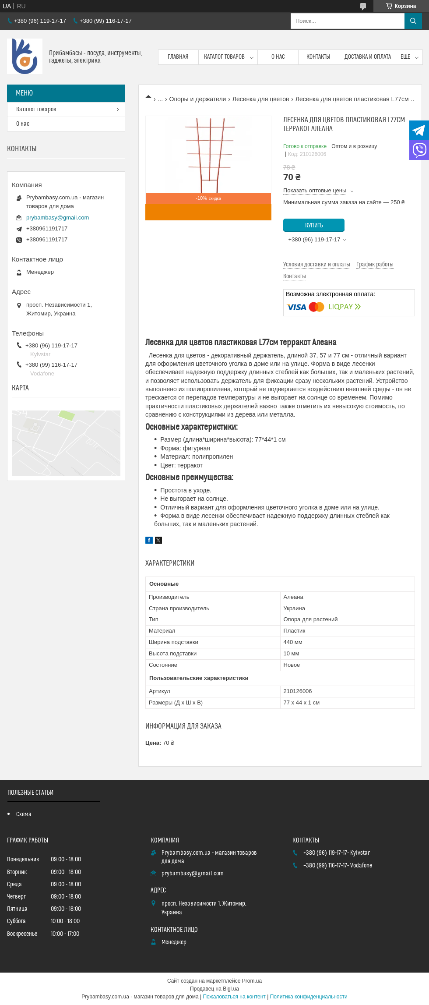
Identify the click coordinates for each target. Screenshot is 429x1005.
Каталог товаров (224, 56)
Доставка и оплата (368, 56)
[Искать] (413, 21)
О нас (278, 56)
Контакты (318, 56)
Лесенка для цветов (260, 99)
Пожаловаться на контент (234, 997)
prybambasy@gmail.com (57, 217)
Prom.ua (252, 981)
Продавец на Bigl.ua (214, 989)
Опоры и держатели (197, 99)
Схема (24, 814)
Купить (314, 225)
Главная (178, 56)
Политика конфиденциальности (309, 997)
